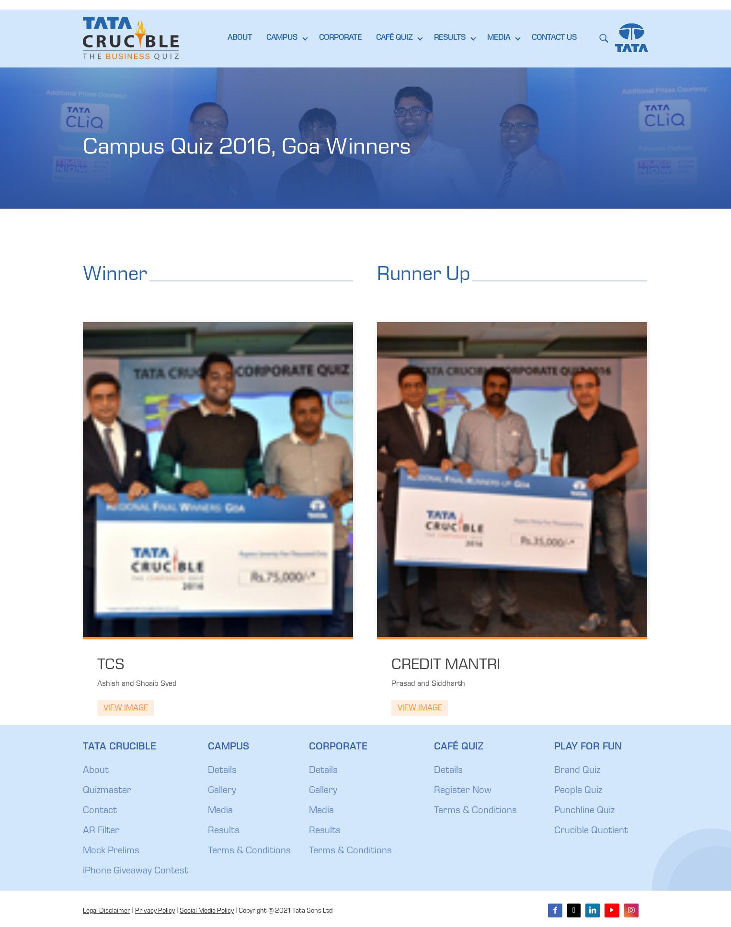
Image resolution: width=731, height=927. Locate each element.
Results (224, 831)
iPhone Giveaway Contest (135, 871)
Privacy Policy (155, 911)
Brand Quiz (577, 771)
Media (220, 811)
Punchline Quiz (584, 811)
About (96, 771)
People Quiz (578, 791)
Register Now (462, 791)
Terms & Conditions (249, 851)
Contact (100, 811)
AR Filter (101, 831)
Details (222, 771)
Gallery (222, 791)
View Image (125, 708)
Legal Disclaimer (106, 911)
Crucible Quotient (591, 831)
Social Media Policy (207, 911)
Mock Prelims (111, 851)
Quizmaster (107, 791)
